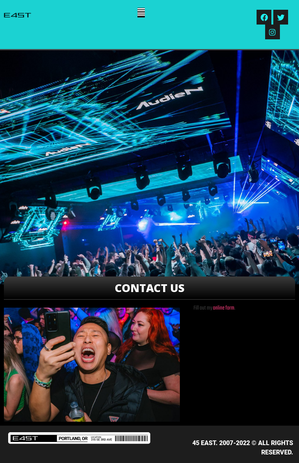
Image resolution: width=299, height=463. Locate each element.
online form (223, 308)
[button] (141, 13)
